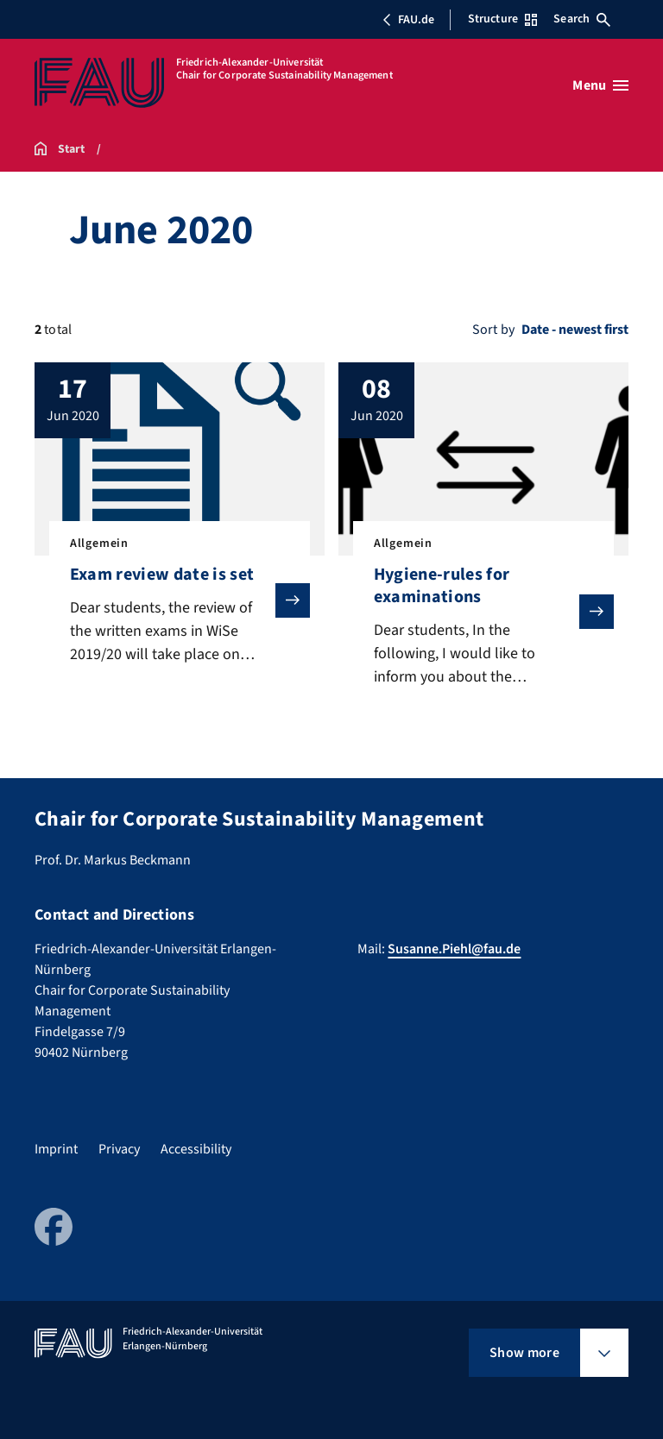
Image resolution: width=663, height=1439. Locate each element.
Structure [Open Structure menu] (502, 19)
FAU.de (408, 19)
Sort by (493, 329)
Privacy (119, 1149)
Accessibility (196, 1149)
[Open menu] (600, 85)
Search (581, 19)
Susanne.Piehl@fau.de (454, 948)
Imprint (56, 1149)
